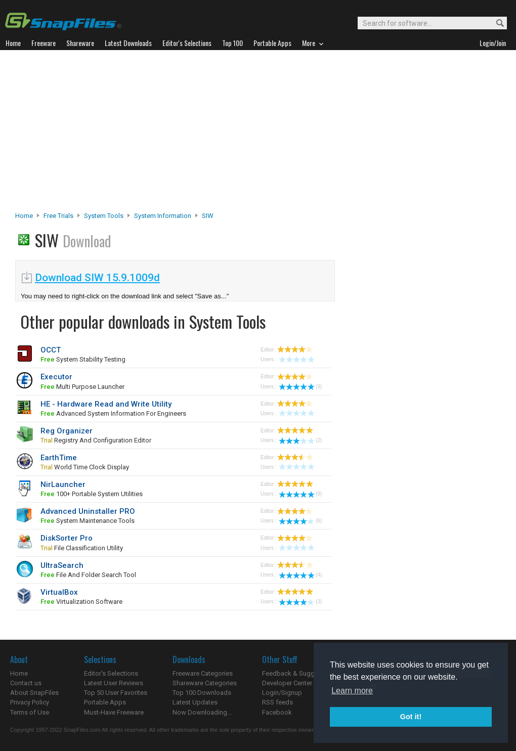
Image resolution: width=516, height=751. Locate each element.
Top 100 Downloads (202, 692)
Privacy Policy (29, 702)
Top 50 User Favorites (115, 692)
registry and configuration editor (95, 440)
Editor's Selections (111, 673)
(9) (300, 494)
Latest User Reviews (113, 683)
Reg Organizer (66, 430)
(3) (300, 386)
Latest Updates (195, 702)
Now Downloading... (202, 712)
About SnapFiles (34, 692)
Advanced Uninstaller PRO (87, 511)
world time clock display (84, 467)
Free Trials (58, 215)
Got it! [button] (410, 717)
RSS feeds (277, 702)
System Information (162, 215)
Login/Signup (282, 692)
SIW (207, 215)
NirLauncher (62, 484)
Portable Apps (105, 702)
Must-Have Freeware (114, 712)
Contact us (25, 683)
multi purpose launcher (82, 386)
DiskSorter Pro (66, 538)
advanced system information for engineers (113, 413)
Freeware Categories (203, 673)
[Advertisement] (258, 133)
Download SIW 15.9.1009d (97, 278)
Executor (56, 376)
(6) (300, 520)
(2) (300, 440)
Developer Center (287, 683)
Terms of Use (29, 712)
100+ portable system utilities (91, 494)
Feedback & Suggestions (299, 673)
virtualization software (81, 601)
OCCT (50, 350)
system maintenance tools (87, 520)
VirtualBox (59, 592)
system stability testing (82, 359)
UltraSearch (61, 565)
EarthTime (58, 457)
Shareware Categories (205, 683)
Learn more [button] (352, 690)
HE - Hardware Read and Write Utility (105, 404)
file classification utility (81, 548)
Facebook (277, 712)
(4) (300, 575)
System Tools (103, 215)
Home (24, 215)
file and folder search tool (88, 575)
